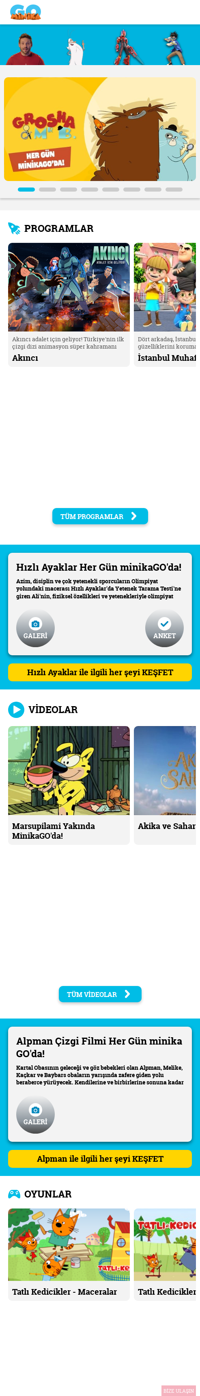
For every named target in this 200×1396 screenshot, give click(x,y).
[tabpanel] (100, 129)
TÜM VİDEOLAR (99, 994)
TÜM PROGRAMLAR (99, 516)
